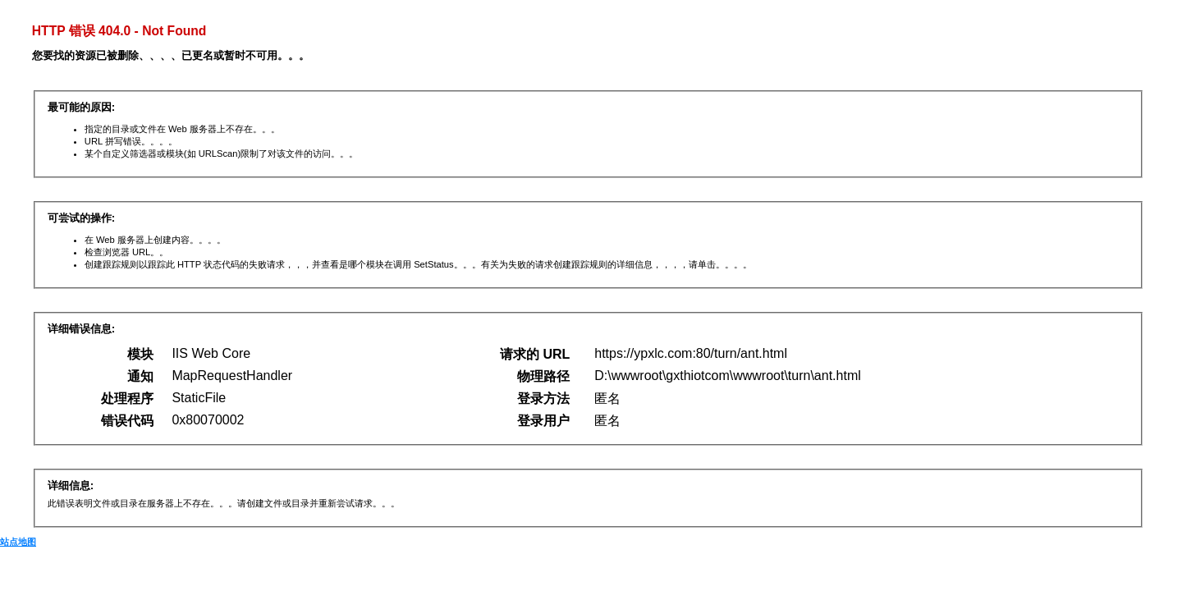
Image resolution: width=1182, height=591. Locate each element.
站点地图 (18, 542)
